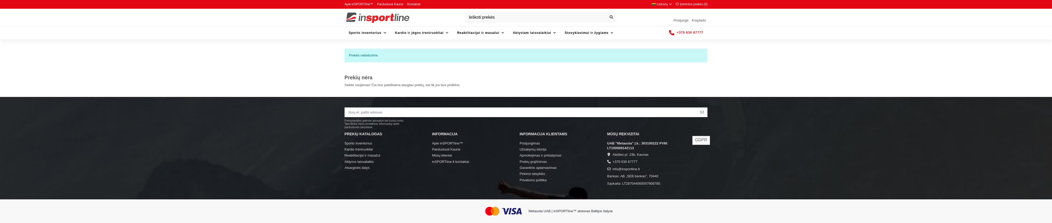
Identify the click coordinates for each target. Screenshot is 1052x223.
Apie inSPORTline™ (359, 4)
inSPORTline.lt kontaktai (450, 162)
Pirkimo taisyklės (532, 174)
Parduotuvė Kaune (390, 4)
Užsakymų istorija (533, 149)
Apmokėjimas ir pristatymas (541, 155)
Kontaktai (414, 4)
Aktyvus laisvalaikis (359, 162)
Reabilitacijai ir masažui (362, 155)
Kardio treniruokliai (359, 149)
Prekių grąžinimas (533, 162)
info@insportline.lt (626, 169)
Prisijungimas (530, 143)
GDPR (701, 140)
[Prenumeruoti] (702, 112)
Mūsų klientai (442, 155)
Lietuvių (662, 4)
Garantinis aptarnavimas (538, 168)
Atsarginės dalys (357, 168)
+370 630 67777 (625, 162)
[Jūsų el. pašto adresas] (521, 112)
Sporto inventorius (358, 143)
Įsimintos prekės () (691, 4)
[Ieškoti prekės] (611, 17)
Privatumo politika (533, 180)
